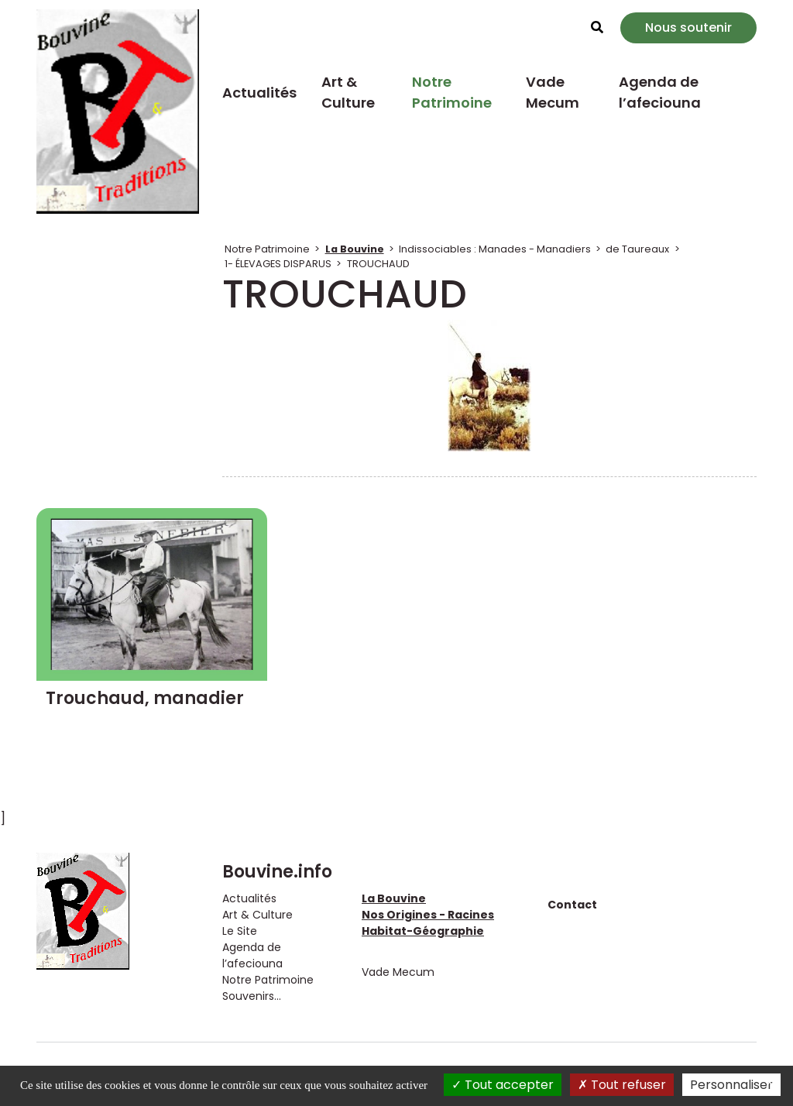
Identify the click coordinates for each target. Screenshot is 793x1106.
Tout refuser (622, 1085)
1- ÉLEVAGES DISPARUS (278, 263)
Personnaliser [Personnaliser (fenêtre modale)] (731, 1085)
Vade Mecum (552, 92)
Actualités (259, 92)
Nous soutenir (688, 27)
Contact (572, 904)
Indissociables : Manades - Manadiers (495, 249)
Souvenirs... (251, 996)
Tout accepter (502, 1085)
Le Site (239, 931)
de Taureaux (637, 249)
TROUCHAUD (378, 263)
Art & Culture (348, 92)
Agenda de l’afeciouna (660, 92)
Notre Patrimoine (452, 92)
